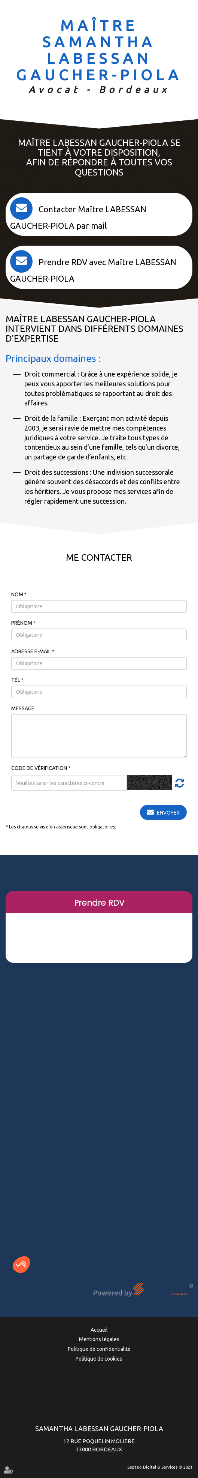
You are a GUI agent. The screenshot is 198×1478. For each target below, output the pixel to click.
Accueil (99, 1330)
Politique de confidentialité (99, 1349)
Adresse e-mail (31, 651)
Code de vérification (39, 768)
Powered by (142, 1289)
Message (22, 708)
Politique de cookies (99, 1359)
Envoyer (168, 813)
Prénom (22, 623)
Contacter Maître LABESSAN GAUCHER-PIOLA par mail (78, 217)
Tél (16, 680)
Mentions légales (99, 1339)
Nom (17, 594)
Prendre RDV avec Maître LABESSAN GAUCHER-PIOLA (93, 270)
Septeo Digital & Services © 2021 (159, 1467)
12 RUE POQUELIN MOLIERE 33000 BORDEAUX (99, 1438)
